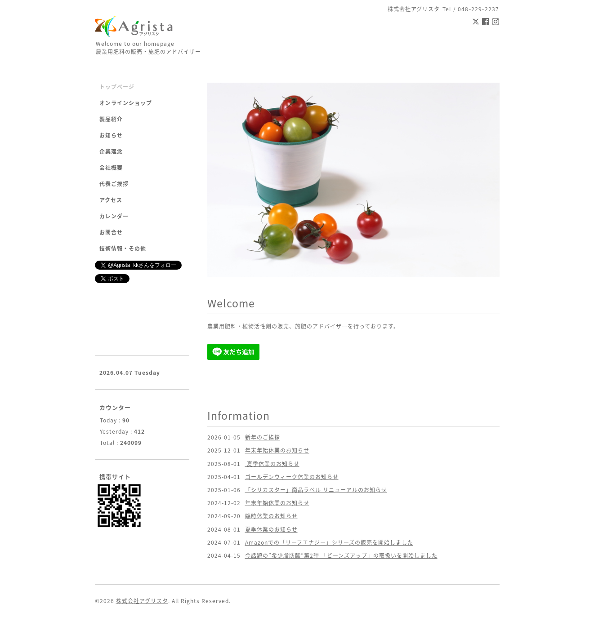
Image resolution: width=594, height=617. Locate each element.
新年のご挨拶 (262, 437)
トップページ (116, 87)
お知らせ (111, 135)
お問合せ (111, 232)
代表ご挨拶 (114, 184)
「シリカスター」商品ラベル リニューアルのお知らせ (316, 490)
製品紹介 (111, 119)
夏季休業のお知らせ (272, 464)
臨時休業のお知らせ (271, 516)
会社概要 (111, 168)
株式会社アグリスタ (142, 601)
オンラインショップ (125, 103)
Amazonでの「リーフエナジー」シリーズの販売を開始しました (329, 542)
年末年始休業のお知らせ (277, 450)
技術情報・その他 (122, 248)
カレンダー (114, 216)
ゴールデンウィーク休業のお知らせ (292, 477)
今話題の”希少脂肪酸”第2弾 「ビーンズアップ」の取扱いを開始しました (341, 555)
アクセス (110, 200)
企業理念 (111, 151)
